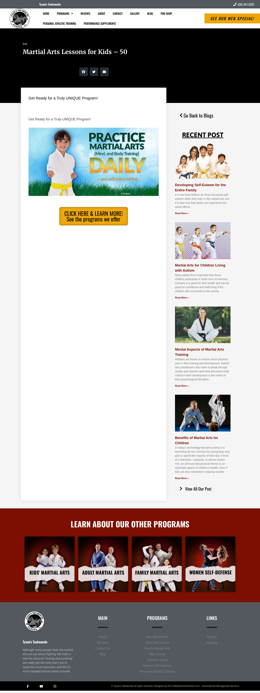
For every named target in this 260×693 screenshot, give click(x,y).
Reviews (85, 13)
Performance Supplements (100, 23)
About (101, 13)
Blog (150, 13)
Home (46, 13)
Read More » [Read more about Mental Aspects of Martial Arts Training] (182, 386)
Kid (25, 43)
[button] (83, 71)
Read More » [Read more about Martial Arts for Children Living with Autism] (182, 297)
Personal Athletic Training (59, 23)
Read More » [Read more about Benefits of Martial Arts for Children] (182, 478)
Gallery (135, 13)
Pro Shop (166, 13)
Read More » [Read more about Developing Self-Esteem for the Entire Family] (182, 213)
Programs (65, 13)
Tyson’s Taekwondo (35, 643)
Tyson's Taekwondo (50, 4)
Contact (118, 13)
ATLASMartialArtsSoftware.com (184, 688)
